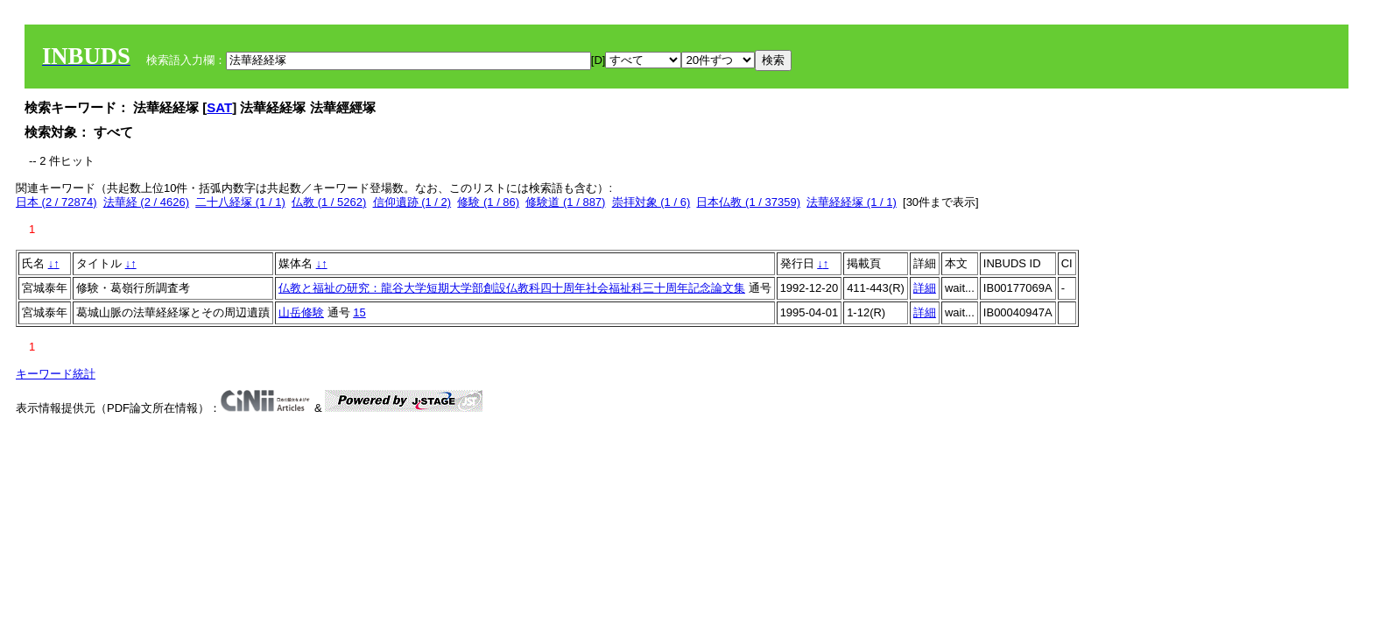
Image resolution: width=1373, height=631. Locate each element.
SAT (219, 107)
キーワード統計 (55, 373)
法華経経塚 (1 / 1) (851, 202)
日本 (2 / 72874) (56, 202)
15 (359, 312)
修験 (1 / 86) (488, 202)
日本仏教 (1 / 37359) (748, 202)
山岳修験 (301, 312)
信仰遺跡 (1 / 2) (412, 202)
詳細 (924, 287)
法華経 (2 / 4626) (146, 202)
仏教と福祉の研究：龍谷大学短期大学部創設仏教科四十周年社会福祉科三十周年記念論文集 (511, 287)
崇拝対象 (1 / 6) (651, 202)
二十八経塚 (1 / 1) (240, 202)
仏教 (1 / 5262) (329, 202)
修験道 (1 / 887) (565, 202)
